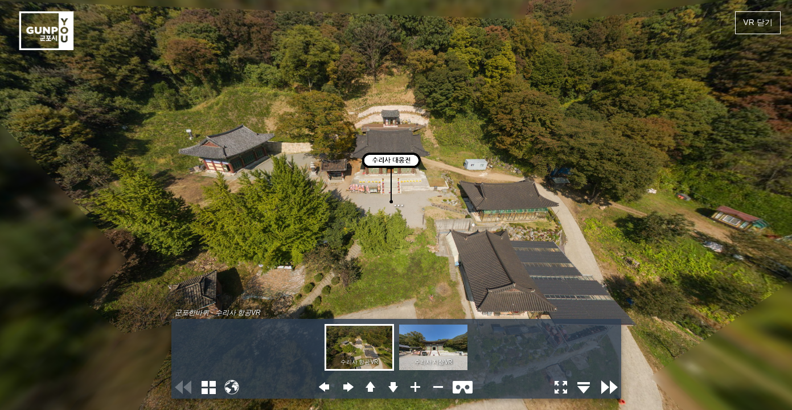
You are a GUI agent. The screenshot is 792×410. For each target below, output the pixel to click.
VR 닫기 (757, 22)
